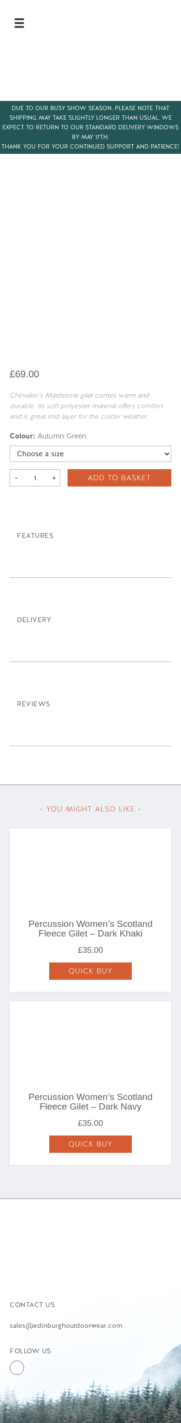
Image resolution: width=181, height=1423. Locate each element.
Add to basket (119, 478)
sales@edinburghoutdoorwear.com (66, 1325)
